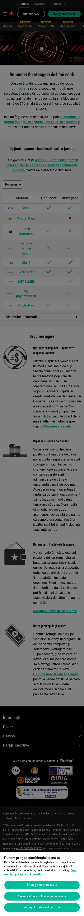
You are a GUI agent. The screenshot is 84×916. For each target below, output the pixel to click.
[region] (42, 884)
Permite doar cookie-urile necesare (42, 896)
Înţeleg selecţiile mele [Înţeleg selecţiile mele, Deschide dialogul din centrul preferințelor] (42, 885)
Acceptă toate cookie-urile (42, 907)
